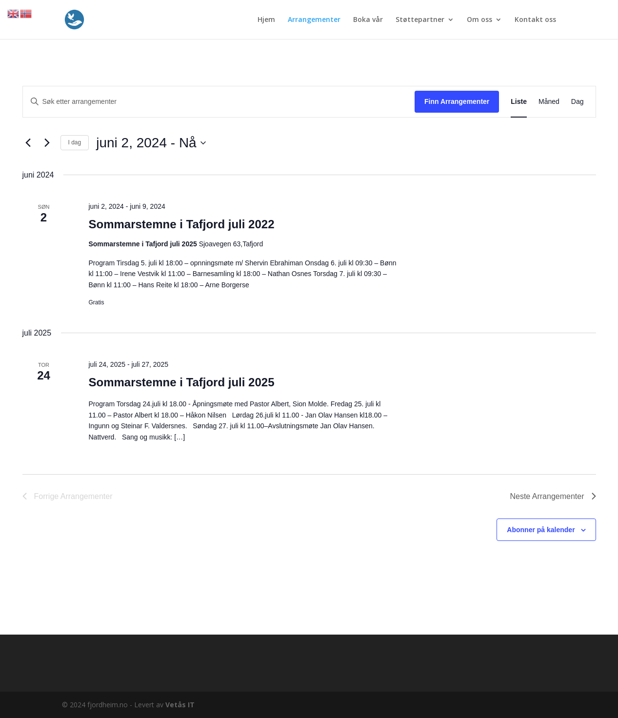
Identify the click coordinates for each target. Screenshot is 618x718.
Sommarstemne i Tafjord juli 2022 (181, 224)
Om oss (479, 20)
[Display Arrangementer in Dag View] (577, 101)
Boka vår (368, 20)
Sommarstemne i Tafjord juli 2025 (181, 382)
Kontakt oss (535, 20)
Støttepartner (420, 20)
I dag (74, 142)
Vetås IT (180, 704)
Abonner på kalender (541, 530)
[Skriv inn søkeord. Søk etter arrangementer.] (219, 101)
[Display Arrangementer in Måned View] (548, 101)
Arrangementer (314, 20)
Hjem (266, 20)
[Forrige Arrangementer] (28, 143)
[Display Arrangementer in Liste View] (519, 101)
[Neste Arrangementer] (47, 143)
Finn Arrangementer (456, 101)
